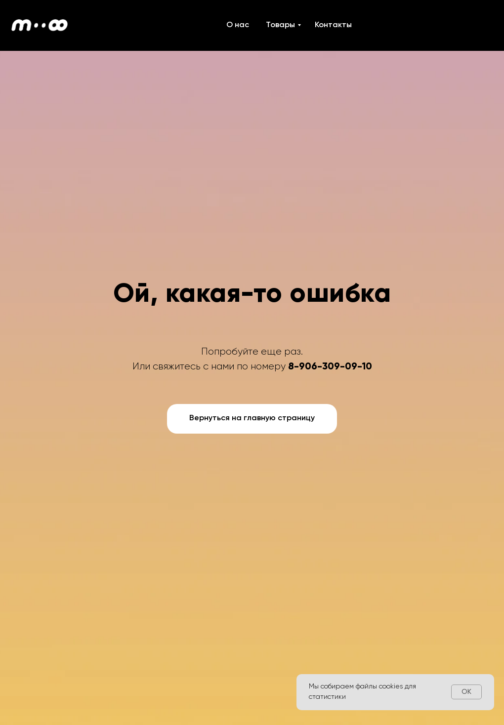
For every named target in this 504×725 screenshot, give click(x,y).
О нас (237, 25)
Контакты (333, 25)
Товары (280, 25)
